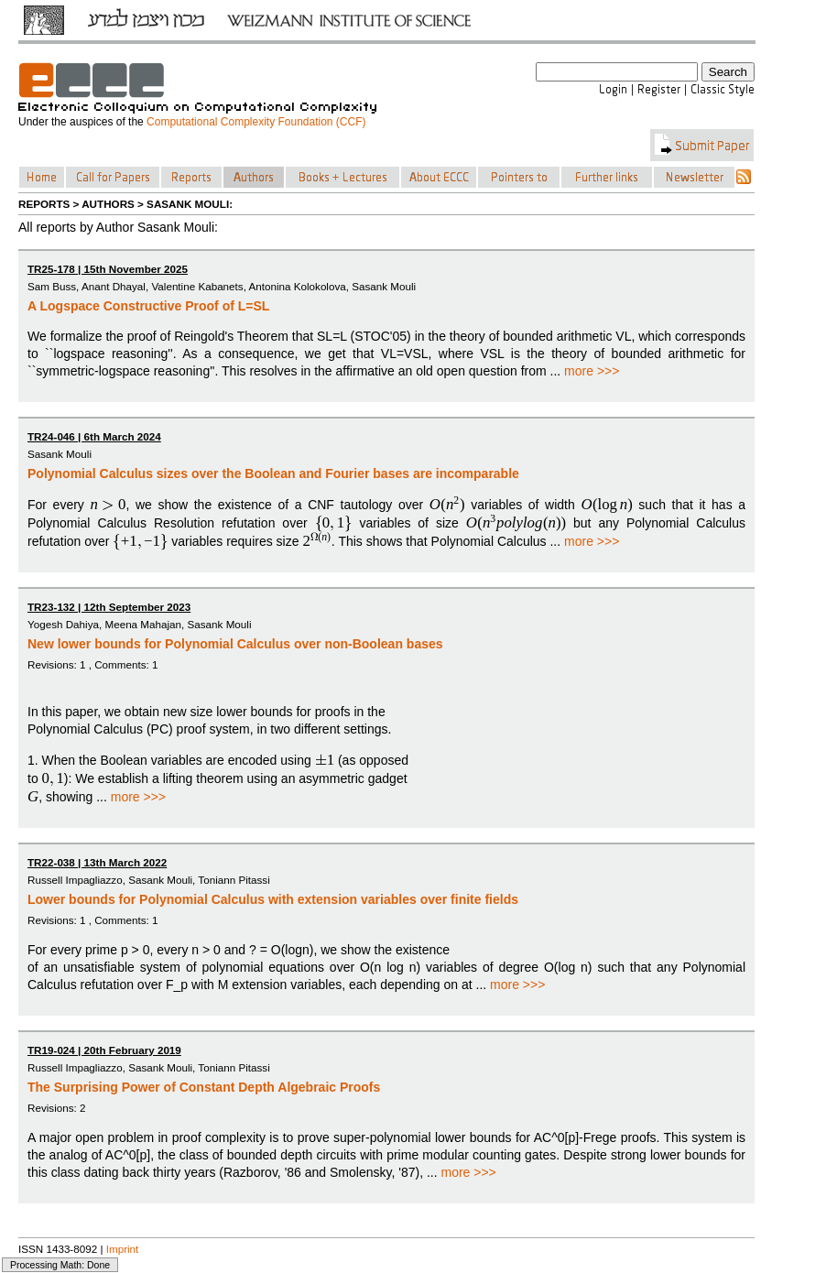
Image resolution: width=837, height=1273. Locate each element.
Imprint (122, 1249)
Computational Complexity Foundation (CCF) (256, 121)
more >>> (591, 371)
